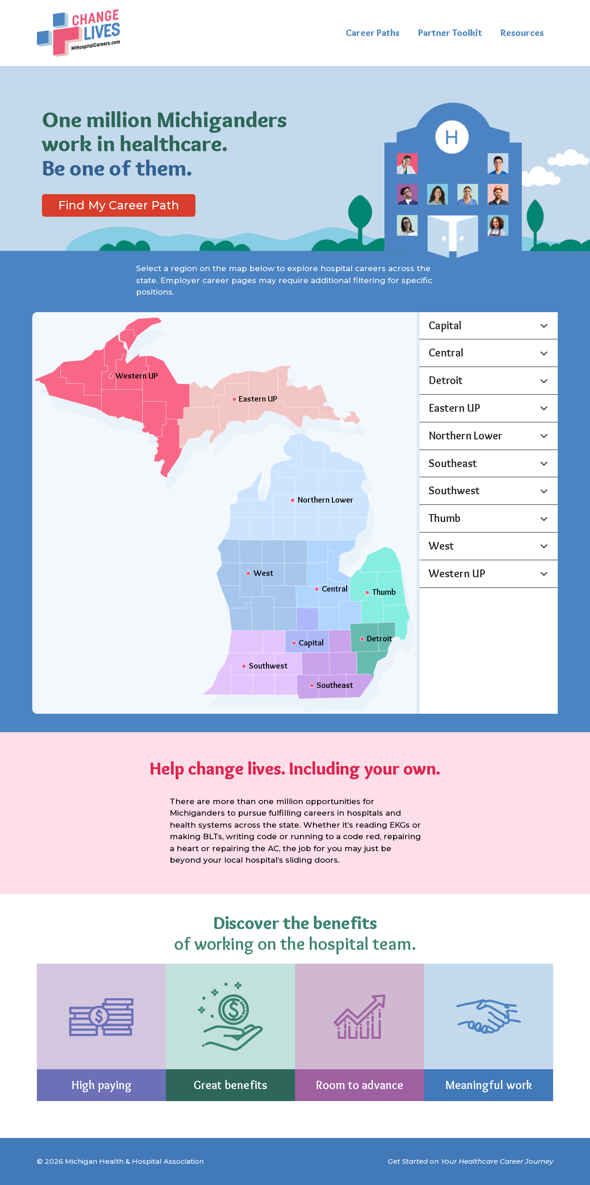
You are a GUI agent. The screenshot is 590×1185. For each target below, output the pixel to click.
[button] (488, 325)
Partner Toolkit (450, 32)
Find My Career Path (118, 205)
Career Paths (373, 32)
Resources (522, 32)
